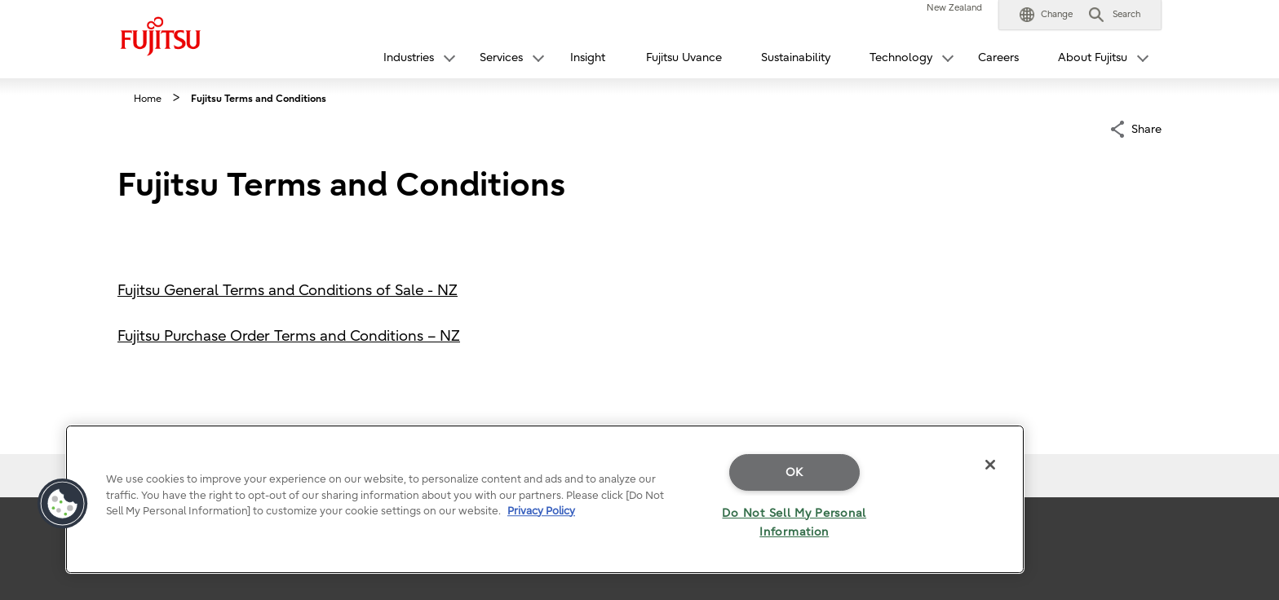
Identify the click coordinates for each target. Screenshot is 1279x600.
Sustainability (795, 57)
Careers (998, 57)
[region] (545, 499)
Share (1146, 127)
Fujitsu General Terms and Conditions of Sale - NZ (287, 290)
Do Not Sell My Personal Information (794, 522)
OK (794, 472)
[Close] (990, 465)
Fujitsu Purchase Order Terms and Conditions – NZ (288, 336)
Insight (587, 57)
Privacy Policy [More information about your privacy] (541, 511)
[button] (1046, 15)
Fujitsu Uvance (684, 57)
